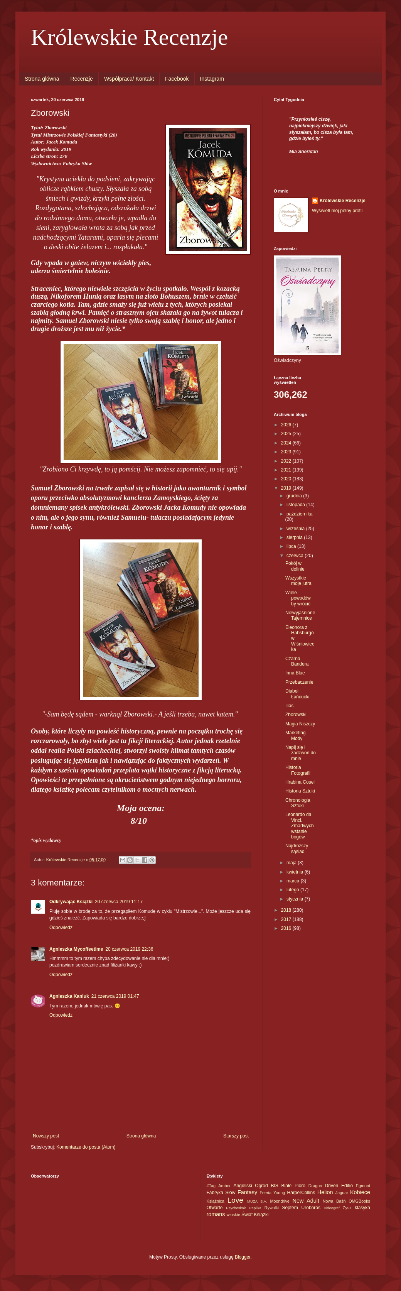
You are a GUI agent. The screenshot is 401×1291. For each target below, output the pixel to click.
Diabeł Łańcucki (297, 693)
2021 (287, 470)
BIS (274, 1185)
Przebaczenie (299, 682)
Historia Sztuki (300, 791)
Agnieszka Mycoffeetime (76, 949)
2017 (287, 919)
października (299, 514)
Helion (325, 1192)
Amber (224, 1185)
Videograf (332, 1208)
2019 (287, 488)
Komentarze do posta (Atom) (85, 1147)
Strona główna (42, 79)
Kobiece (360, 1192)
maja (292, 862)
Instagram (212, 79)
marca (293, 881)
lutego (293, 889)
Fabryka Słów (221, 1192)
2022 (287, 461)
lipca (291, 546)
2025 (287, 433)
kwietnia (295, 872)
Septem (290, 1207)
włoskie (233, 1214)
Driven (332, 1185)
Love (235, 1200)
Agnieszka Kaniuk (69, 996)
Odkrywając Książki (71, 901)
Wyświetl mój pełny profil (337, 210)
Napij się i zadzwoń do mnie (300, 753)
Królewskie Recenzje (129, 37)
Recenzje (82, 79)
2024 (287, 443)
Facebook (177, 79)
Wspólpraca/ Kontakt (129, 79)
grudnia (294, 495)
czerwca (295, 555)
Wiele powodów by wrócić (298, 598)
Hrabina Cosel (300, 782)
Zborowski (296, 714)
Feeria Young (272, 1192)
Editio (347, 1185)
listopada (296, 504)
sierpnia (295, 537)
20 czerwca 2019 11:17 (119, 901)
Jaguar (341, 1192)
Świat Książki (255, 1214)
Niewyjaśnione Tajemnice (300, 615)
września (296, 528)
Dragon (315, 1185)
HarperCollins (301, 1192)
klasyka (362, 1207)
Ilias (289, 705)
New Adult (306, 1201)
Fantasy (247, 1192)
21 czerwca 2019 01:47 (115, 996)
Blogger (243, 1257)
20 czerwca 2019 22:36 (129, 949)
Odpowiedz (60, 927)
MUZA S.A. (257, 1201)
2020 (287, 479)
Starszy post (236, 1136)
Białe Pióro (293, 1185)
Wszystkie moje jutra (298, 580)
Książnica (215, 1201)
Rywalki (272, 1207)
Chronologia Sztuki (297, 803)
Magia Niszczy (300, 724)
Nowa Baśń (334, 1201)
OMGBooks (359, 1201)
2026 (287, 425)
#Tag (211, 1185)
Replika (255, 1208)
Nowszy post (46, 1136)
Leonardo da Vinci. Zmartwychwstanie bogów (299, 826)
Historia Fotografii (297, 770)
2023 (287, 452)
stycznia (295, 899)
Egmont (363, 1185)
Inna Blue (295, 673)
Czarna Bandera (296, 661)
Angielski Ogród (251, 1185)
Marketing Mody (295, 735)
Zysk (347, 1207)
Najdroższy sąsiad (296, 848)
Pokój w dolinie (295, 566)
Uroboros (311, 1207)
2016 (287, 928)
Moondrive (279, 1201)
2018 (287, 910)
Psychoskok (236, 1208)
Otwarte (215, 1207)
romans (216, 1214)
